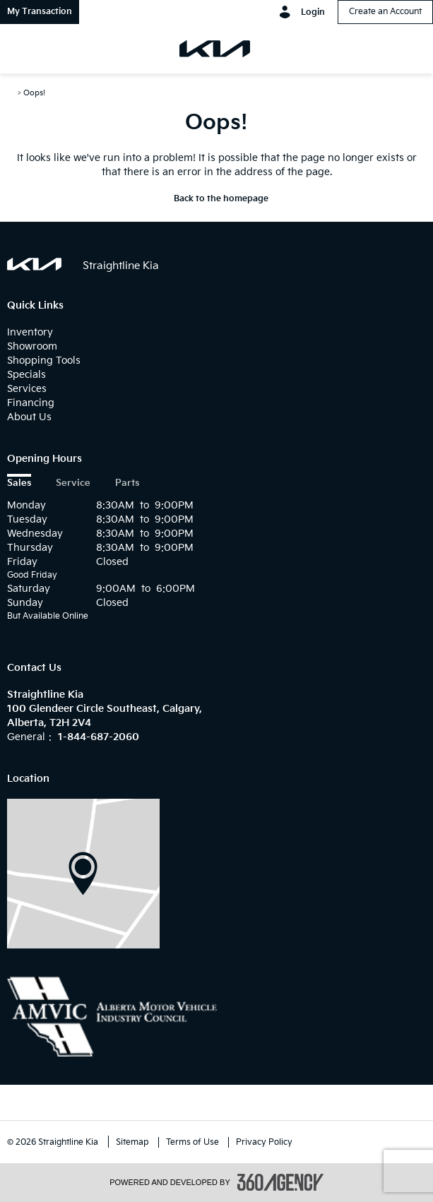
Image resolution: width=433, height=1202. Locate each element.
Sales (19, 483)
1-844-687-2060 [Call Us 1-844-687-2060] (98, 737)
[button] (39, 12)
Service (73, 483)
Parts (127, 483)
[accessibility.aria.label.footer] (280, 1182)
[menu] (24, 49)
